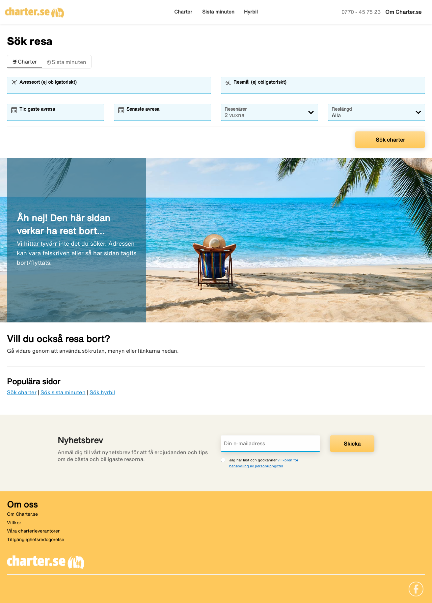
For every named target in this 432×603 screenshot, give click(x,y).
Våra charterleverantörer (33, 531)
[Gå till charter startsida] (34, 10)
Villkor (14, 522)
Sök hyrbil (102, 392)
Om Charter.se (403, 11)
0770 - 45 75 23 (361, 11)
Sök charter (390, 139)
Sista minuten (218, 11)
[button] (24, 61)
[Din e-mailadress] (270, 443)
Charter (183, 11)
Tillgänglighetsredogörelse (35, 539)
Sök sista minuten (63, 392)
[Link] (416, 588)
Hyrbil (251, 11)
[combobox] (113, 88)
